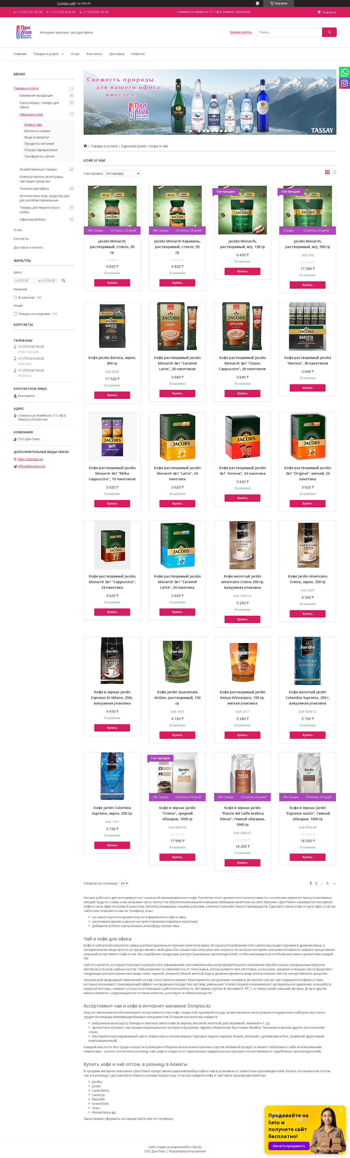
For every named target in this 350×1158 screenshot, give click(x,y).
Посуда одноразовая (41, 150)
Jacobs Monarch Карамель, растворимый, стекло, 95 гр (177, 247)
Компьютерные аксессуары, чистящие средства (42, 178)
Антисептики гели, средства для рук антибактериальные (44, 198)
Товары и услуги (46, 54)
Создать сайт (66, 3)
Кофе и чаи (33, 124)
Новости (138, 54)
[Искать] (329, 32)
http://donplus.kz (30, 459)
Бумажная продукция (36, 95)
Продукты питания (39, 143)
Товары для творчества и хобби (40, 209)
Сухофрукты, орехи (39, 156)
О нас (75, 54)
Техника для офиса (34, 188)
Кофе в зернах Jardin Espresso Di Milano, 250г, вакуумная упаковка (112, 697)
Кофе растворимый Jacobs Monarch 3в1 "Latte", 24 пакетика (177, 473)
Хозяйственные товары (38, 169)
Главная (20, 54)
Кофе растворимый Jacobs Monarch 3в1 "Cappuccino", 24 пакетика (112, 582)
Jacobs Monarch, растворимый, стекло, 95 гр (112, 247)
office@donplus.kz (31, 466)
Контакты (94, 54)
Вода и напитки (37, 137)
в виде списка (334, 173)
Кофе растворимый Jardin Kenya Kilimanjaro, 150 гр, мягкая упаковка (242, 697)
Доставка (116, 54)
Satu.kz (197, 1147)
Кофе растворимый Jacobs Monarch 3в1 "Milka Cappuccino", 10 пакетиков (112, 473)
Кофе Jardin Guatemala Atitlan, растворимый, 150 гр (177, 697)
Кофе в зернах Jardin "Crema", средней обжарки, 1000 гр (177, 813)
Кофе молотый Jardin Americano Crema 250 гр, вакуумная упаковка (242, 582)
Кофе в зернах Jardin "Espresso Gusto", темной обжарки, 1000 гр (308, 813)
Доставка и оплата (28, 247)
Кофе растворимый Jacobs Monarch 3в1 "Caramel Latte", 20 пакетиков (177, 363)
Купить (112, 283)
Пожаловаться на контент (187, 1151)
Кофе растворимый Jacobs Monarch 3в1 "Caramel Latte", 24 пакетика (177, 582)
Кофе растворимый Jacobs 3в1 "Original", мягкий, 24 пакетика (307, 473)
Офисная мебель (33, 219)
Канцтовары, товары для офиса (39, 104)
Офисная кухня (133, 146)
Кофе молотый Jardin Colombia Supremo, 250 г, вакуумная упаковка (308, 697)
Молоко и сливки (38, 131)
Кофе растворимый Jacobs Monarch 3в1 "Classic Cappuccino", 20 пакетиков (242, 363)
